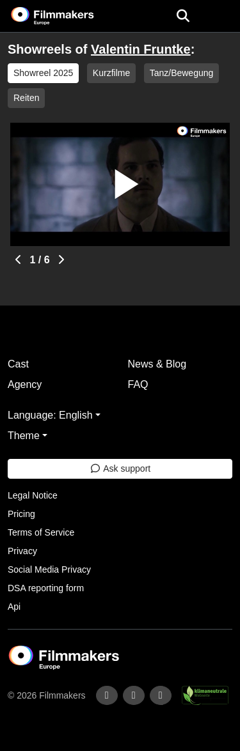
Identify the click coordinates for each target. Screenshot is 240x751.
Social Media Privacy (49, 569)
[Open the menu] (183, 16)
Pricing (21, 514)
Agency (25, 384)
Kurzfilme (111, 73)
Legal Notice (33, 495)
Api (14, 606)
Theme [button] (24, 435)
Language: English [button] (50, 415)
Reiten (26, 98)
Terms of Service (41, 532)
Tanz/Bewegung (182, 73)
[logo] (67, 16)
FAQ (138, 384)
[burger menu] (221, 16)
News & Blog (157, 364)
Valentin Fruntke (141, 49)
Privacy (22, 551)
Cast (18, 364)
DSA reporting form (46, 588)
